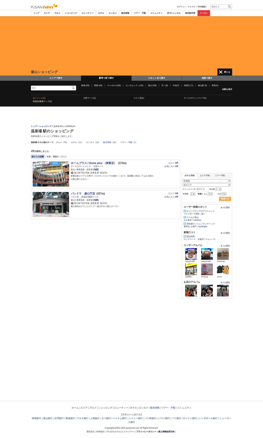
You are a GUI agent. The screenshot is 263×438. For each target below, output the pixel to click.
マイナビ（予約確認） (197, 7)
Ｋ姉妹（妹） (199, 214)
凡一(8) (164, 85)
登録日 (56, 156)
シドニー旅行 (136, 418)
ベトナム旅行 (120, 418)
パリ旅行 (176, 418)
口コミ (64, 156)
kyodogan (203, 226)
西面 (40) (98, 85)
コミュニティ (156, 13)
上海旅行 (95, 418)
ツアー (131, 431)
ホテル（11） (77, 142)
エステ (124, 431)
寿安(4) (215, 85)
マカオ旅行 (82, 418)
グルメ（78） (62, 142)
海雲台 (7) (188, 85)
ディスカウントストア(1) (195, 98)
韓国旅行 (36, 418)
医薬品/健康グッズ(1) (42, 101)
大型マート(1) (89, 98)
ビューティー (88, 13)
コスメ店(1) (139, 98)
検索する (225, 199)
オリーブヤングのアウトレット (201, 211)
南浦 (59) (85, 85)
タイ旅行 (106, 418)
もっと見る (225, 207)
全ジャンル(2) (39, 98)
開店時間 (191, 236)
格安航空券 (190, 13)
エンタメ (113, 13)
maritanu (197, 220)
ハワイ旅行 (164, 418)
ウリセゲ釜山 (193, 217)
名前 (49, 156)
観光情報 (125, 13)
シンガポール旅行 (208, 418)
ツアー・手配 (140, 13)
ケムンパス (210, 239)
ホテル (101, 13)
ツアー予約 (220, 175)
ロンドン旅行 (190, 418)
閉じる (227, 72)
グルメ (57, 13)
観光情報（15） (110, 142)
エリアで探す (56, 78)
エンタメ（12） (93, 142)
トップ (36, 13)
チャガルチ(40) (114, 85)
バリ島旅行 (150, 418)
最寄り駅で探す (106, 78)
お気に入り (171, 166)
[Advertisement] (131, 42)
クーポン (204, 13)
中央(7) (176, 85)
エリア (47, 13)
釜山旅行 (47, 418)
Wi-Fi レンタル (174, 13)
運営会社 (91, 431)
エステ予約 (205, 175)
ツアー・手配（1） (129, 142)
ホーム (75, 407)
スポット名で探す (156, 78)
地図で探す (207, 78)
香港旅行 (70, 418)
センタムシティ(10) (134, 85)
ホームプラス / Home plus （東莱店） (94, 163)
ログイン (181, 7)
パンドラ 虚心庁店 (83, 193)
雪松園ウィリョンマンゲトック (201, 224)
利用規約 (100, 431)
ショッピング (71, 13)
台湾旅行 (59, 418)
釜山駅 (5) (202, 85)
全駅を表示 (227, 89)
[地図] (95, 169)
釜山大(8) (152, 85)
